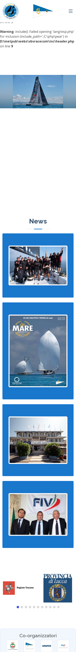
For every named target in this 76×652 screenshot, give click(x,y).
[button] (18, 607)
